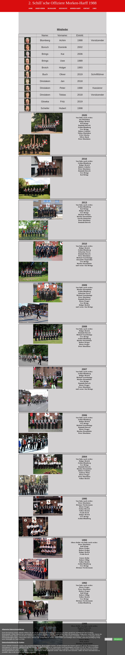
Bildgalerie (52, 8)
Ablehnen (108, 639)
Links (94, 8)
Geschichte (63, 8)
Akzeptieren (118, 639)
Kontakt (86, 8)
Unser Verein (40, 8)
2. (29, 3)
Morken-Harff (75, 8)
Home (31, 8)
